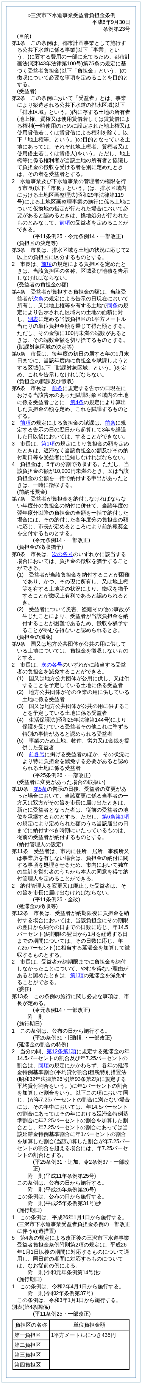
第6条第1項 (115, 817)
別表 (33, 319)
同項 (43, 1065)
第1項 (48, 444)
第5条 (40, 789)
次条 (38, 298)
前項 (64, 223)
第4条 (77, 402)
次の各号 (62, 554)
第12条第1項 (61, 1051)
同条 (112, 305)
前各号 (37, 754)
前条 (57, 388)
